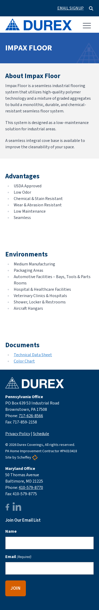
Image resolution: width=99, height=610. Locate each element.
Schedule (41, 434)
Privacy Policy (17, 434)
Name (11, 531)
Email (18, 557)
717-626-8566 (31, 416)
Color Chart (24, 361)
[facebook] (7, 507)
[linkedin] (17, 507)
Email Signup (70, 8)
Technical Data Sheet (33, 355)
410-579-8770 (31, 487)
